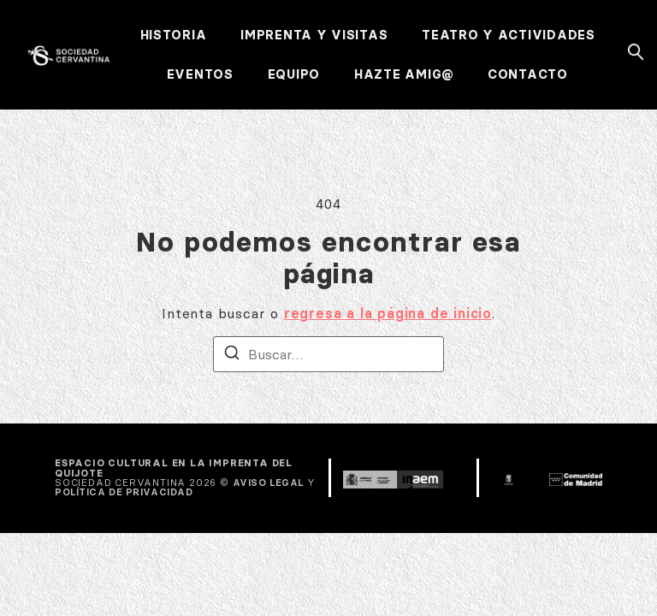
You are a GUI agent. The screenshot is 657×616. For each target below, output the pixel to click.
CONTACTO (528, 74)
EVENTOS (200, 74)
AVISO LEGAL (268, 483)
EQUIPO (294, 74)
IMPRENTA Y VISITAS (314, 35)
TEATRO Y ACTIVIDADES (508, 35)
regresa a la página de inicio (388, 313)
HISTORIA (173, 35)
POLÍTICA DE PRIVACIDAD (123, 492)
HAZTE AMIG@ (403, 74)
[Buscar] (232, 355)
